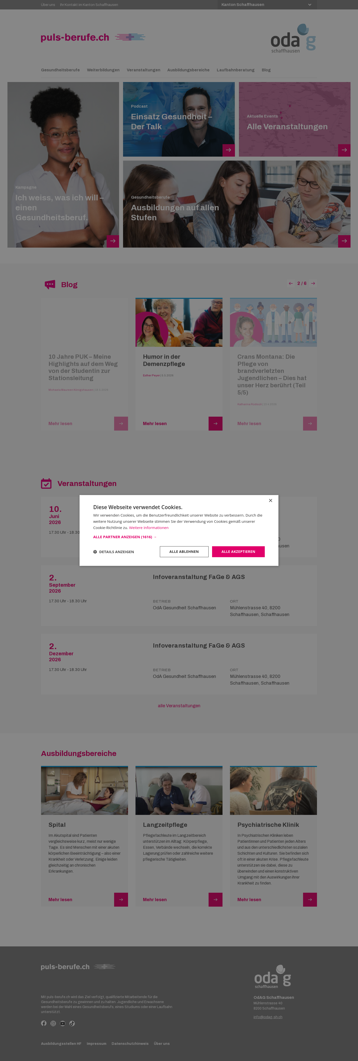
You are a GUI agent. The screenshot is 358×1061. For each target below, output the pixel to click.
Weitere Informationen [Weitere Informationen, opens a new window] (149, 527)
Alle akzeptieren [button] (238, 551)
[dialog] (179, 530)
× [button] (270, 501)
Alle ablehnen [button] (184, 551)
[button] (179, 536)
